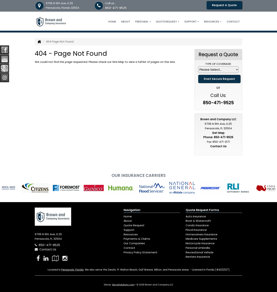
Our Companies (134, 243)
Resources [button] (212, 21)
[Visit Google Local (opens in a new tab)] (55, 258)
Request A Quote (224, 5)
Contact (233, 21)
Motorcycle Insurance (200, 243)
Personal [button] (143, 21)
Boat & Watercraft (198, 221)
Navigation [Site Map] (132, 210)
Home (112, 21)
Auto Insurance (196, 216)
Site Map (118, 62)
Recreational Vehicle (199, 252)
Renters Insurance (198, 257)
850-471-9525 (116, 8)
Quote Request (134, 225)
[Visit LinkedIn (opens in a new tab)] (46, 258)
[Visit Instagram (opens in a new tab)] (65, 258)
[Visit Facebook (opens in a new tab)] (38, 258)
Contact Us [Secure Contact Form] (218, 146)
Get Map (218, 133)
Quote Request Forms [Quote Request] (202, 210)
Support (129, 230)
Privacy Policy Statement (140, 252)
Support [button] (191, 21)
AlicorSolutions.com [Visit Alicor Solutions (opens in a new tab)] (123, 284)
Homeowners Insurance (201, 234)
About (125, 21)
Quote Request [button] (167, 21)
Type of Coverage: (218, 64)
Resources (131, 234)
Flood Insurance (196, 230)
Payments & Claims (137, 239)
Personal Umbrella (198, 248)
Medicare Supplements (201, 239)
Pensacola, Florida (72, 269)
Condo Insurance (197, 225)
